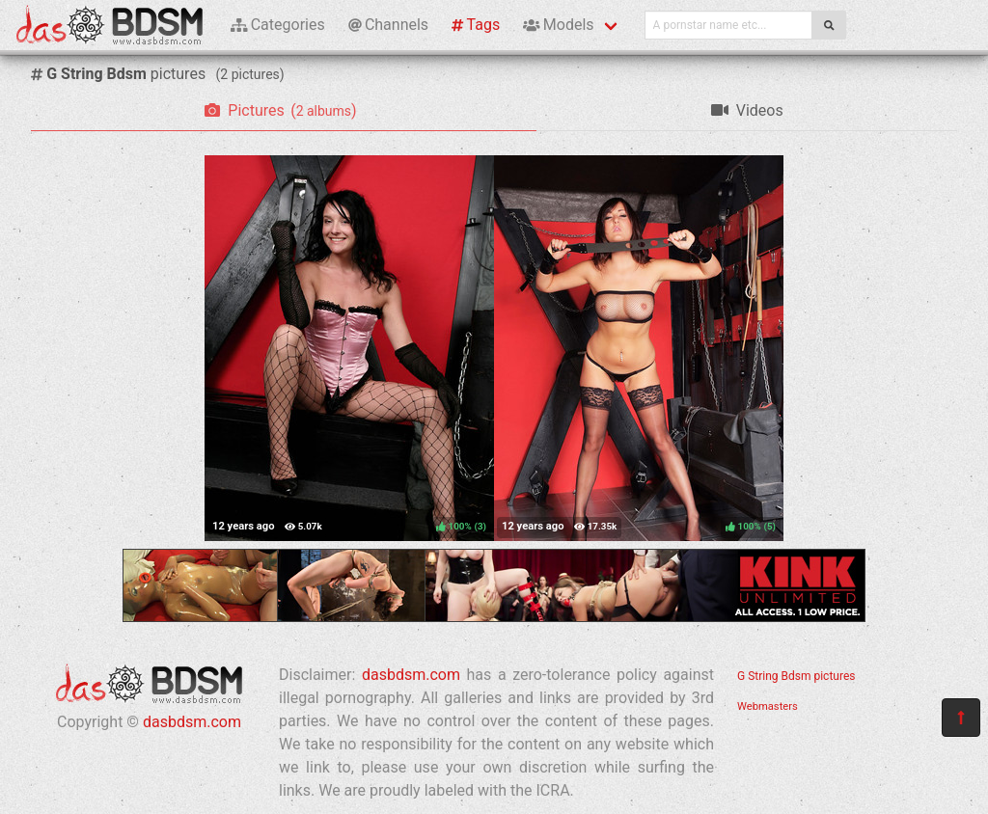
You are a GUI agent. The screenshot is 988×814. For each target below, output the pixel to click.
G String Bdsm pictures (796, 676)
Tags (476, 24)
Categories (278, 24)
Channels (388, 24)
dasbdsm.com (192, 722)
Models (558, 24)
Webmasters (767, 706)
